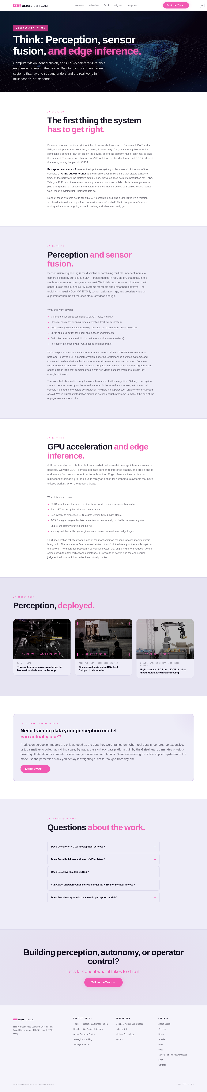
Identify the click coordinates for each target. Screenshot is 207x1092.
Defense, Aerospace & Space (129, 1024)
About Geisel (164, 1024)
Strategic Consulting (82, 1039)
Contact (162, 1065)
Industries (94, 5)
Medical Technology (125, 1034)
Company (132, 5)
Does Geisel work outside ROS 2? (70, 871)
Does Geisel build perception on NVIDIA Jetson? (78, 859)
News (161, 1034)
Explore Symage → (35, 768)
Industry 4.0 (121, 1029)
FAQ (160, 1059)
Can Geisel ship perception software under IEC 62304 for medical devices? (93, 884)
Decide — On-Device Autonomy (88, 1029)
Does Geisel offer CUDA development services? (78, 846)
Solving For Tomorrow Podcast (172, 1054)
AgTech (119, 1039)
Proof (106, 5)
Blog (160, 1049)
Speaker (162, 1039)
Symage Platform (81, 1044)
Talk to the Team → (176, 5)
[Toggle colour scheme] (202, 5)
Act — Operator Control (84, 1034)
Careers (162, 1029)
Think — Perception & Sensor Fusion (90, 1024)
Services (79, 5)
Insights (118, 5)
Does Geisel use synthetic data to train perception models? (84, 897)
